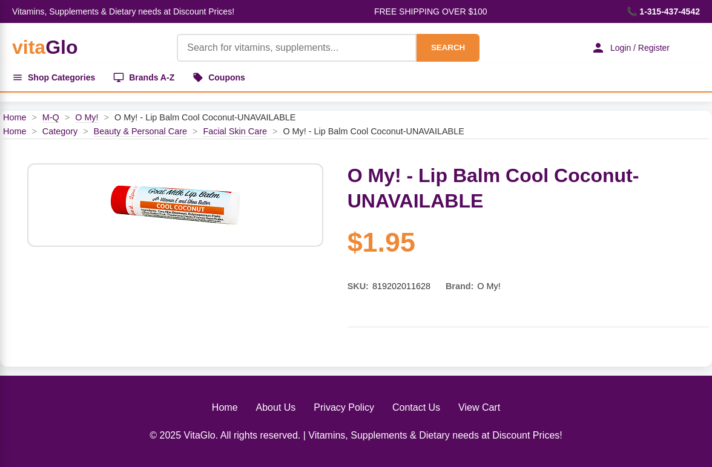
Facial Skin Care (235, 131)
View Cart (479, 407)
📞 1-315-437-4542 (663, 11)
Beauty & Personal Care (140, 131)
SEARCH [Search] (448, 47)
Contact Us (416, 407)
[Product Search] (297, 48)
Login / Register (630, 48)
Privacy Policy (344, 407)
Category (59, 131)
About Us (276, 407)
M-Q (50, 117)
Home (14, 117)
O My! (86, 117)
